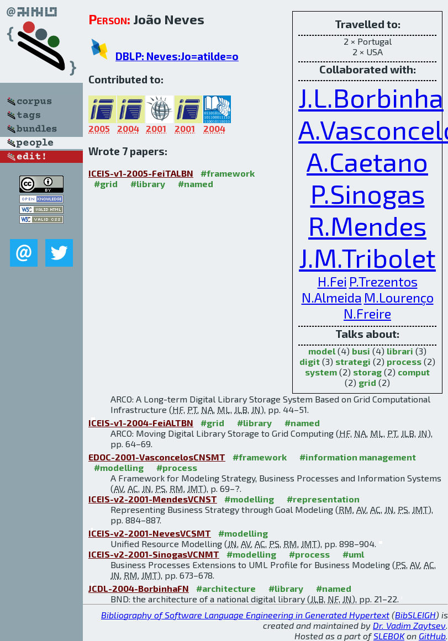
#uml (353, 554)
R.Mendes (367, 225)
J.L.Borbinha (371, 97)
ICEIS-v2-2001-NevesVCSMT (149, 533)
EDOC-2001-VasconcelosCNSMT (156, 457)
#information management (357, 457)
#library (147, 183)
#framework (228, 173)
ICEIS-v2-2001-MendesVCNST (152, 499)
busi (361, 351)
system (321, 372)
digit (309, 361)
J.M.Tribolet (367, 257)
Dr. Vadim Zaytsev (409, 625)
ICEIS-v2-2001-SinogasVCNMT (153, 554)
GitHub (432, 636)
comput (414, 372)
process (404, 361)
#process (176, 467)
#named (195, 183)
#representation (323, 499)
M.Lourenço (399, 297)
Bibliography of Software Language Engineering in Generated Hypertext (245, 615)
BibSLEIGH (415, 615)
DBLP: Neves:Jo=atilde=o (177, 56)
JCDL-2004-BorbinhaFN (138, 588)
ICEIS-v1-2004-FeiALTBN (140, 422)
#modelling (119, 467)
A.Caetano (367, 161)
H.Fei (332, 281)
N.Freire (367, 313)
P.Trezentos (383, 281)
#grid (106, 183)
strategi (353, 361)
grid (367, 382)
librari (400, 351)
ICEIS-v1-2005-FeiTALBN (140, 173)
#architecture (226, 588)
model (321, 351)
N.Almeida (332, 297)
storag (367, 372)
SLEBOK (388, 636)
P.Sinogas (367, 193)
